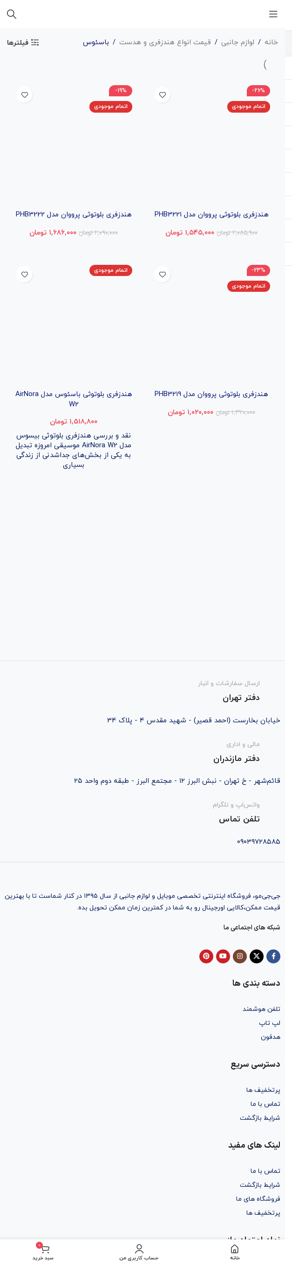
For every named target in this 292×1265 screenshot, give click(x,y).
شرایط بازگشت (260, 1118)
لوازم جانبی (237, 42)
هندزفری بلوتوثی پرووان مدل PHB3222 (74, 215)
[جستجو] (11, 14)
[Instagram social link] (240, 956)
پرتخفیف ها (263, 1090)
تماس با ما (265, 1104)
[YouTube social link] (223, 956)
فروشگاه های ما (258, 1199)
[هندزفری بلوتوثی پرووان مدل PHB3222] (74, 144)
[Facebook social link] (273, 956)
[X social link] (257, 956)
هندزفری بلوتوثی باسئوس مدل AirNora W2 (73, 399)
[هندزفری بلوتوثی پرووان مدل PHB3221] (211, 144)
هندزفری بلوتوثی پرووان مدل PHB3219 (211, 394)
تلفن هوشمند (261, 1009)
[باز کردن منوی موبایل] (273, 14)
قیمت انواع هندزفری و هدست (165, 42)
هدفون (270, 1037)
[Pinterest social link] (206, 956)
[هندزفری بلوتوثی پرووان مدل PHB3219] (211, 323)
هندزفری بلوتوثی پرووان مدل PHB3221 (212, 215)
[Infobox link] (142, 692)
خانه (271, 42)
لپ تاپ (269, 1023)
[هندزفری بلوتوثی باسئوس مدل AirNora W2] (74, 323)
